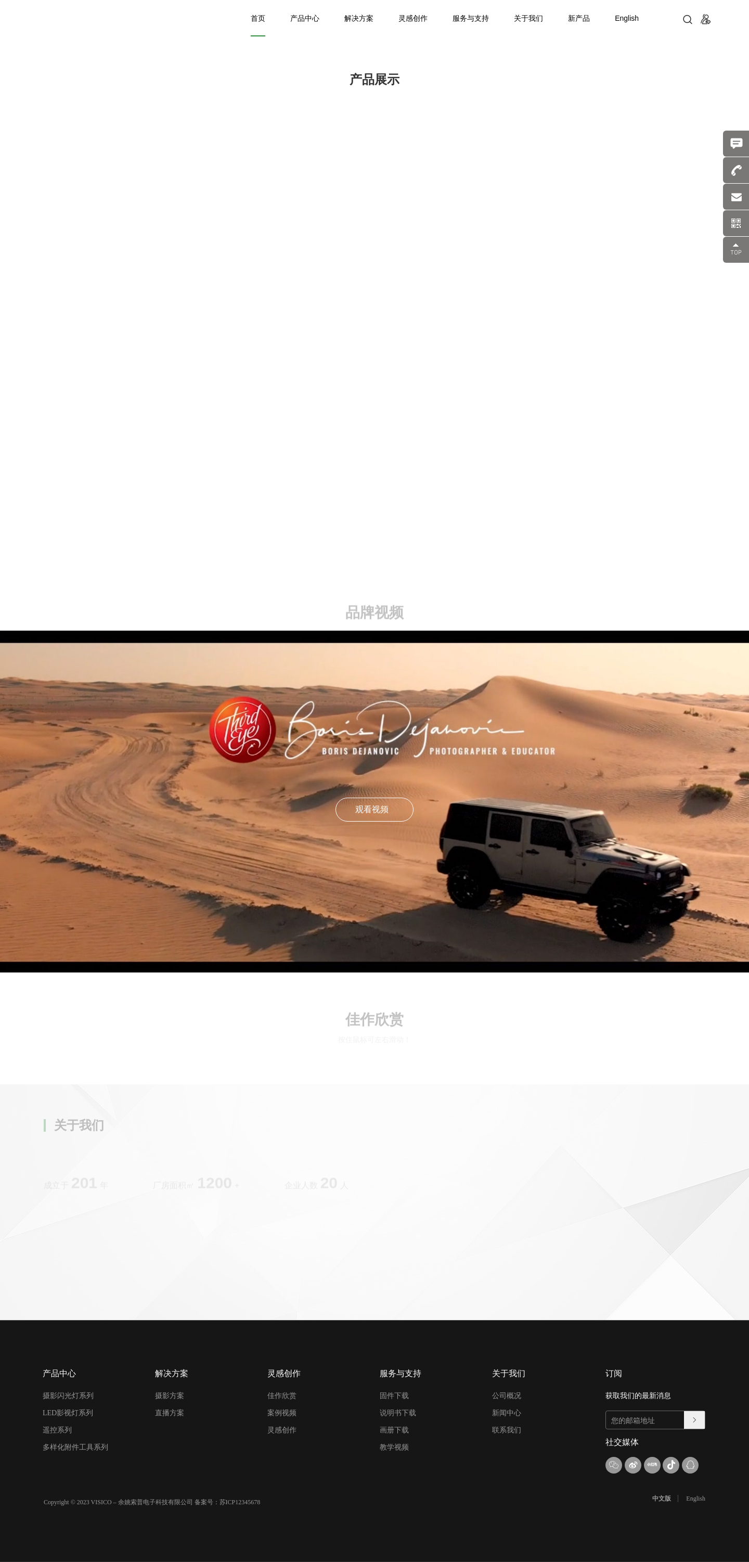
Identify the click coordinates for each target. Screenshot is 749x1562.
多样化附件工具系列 (75, 1447)
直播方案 (169, 1413)
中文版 (661, 1498)
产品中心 (304, 18)
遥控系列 (57, 1430)
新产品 (579, 18)
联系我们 (506, 1430)
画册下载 (394, 1430)
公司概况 (506, 1396)
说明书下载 (398, 1413)
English (627, 18)
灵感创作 (413, 18)
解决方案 (358, 18)
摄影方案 (169, 1396)
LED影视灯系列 (68, 1413)
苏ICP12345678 (240, 1502)
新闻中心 (506, 1413)
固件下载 (394, 1396)
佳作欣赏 (281, 1396)
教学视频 (394, 1447)
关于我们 (528, 18)
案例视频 (281, 1413)
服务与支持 (471, 18)
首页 (258, 18)
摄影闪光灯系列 (68, 1396)
